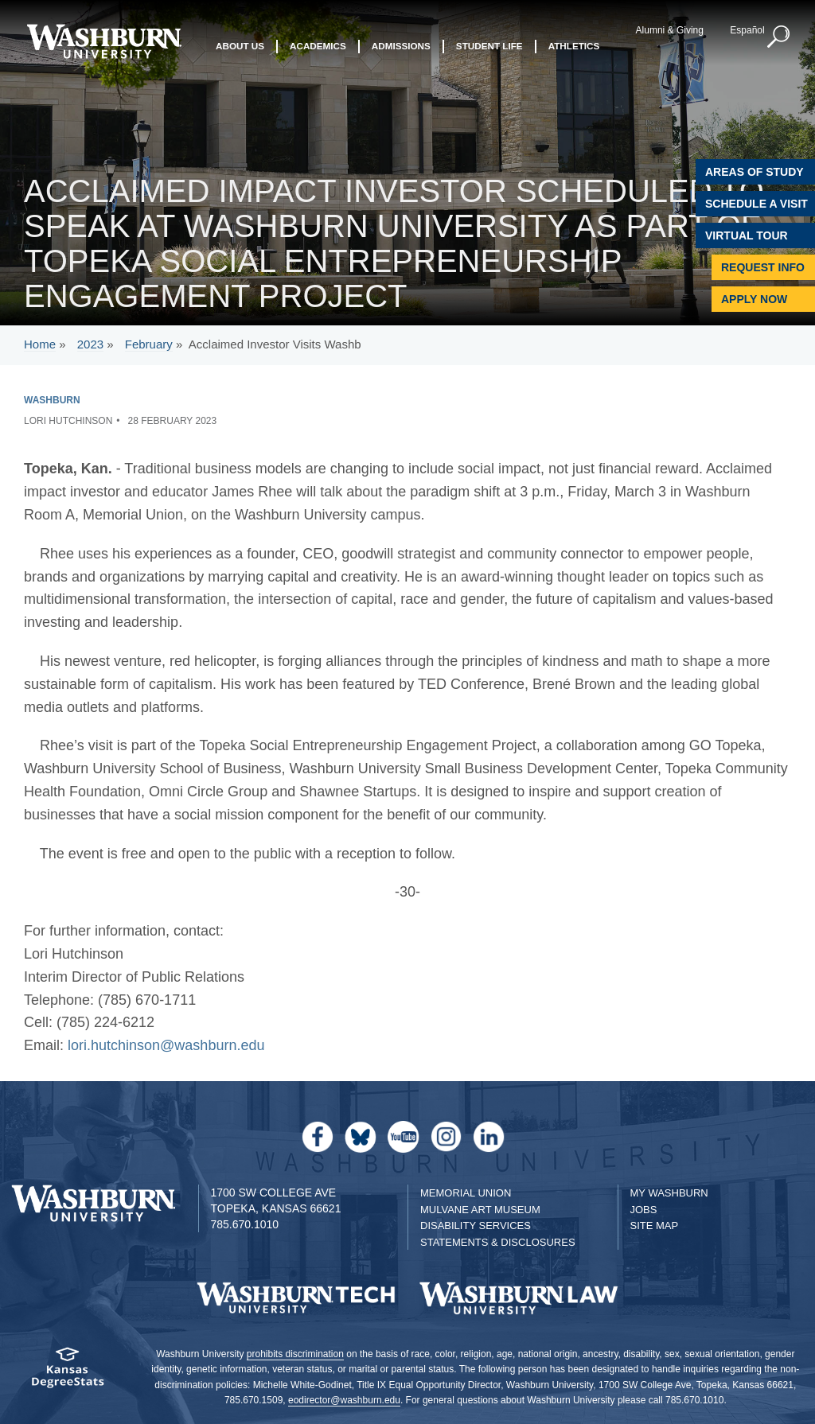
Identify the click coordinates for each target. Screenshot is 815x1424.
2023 (90, 344)
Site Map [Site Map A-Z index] (654, 1225)
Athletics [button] (574, 46)
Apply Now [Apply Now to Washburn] (754, 299)
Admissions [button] (401, 46)
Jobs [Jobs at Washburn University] (643, 1210)
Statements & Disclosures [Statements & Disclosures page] (497, 1242)
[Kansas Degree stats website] (68, 1373)
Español (747, 30)
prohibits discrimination (295, 1354)
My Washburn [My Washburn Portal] (669, 1193)
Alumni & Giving (670, 30)
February (149, 344)
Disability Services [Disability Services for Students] (475, 1225)
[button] (779, 37)
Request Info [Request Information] (763, 267)
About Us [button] (240, 46)
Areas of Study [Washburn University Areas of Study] (754, 171)
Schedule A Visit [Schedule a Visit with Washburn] (756, 203)
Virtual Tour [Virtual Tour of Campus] (746, 235)
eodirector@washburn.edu (344, 1400)
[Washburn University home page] (104, 41)
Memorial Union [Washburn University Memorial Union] (465, 1193)
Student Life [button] (489, 46)
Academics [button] (318, 46)
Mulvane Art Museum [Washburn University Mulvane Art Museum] (480, 1210)
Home (40, 344)
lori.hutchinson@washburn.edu (166, 1045)
